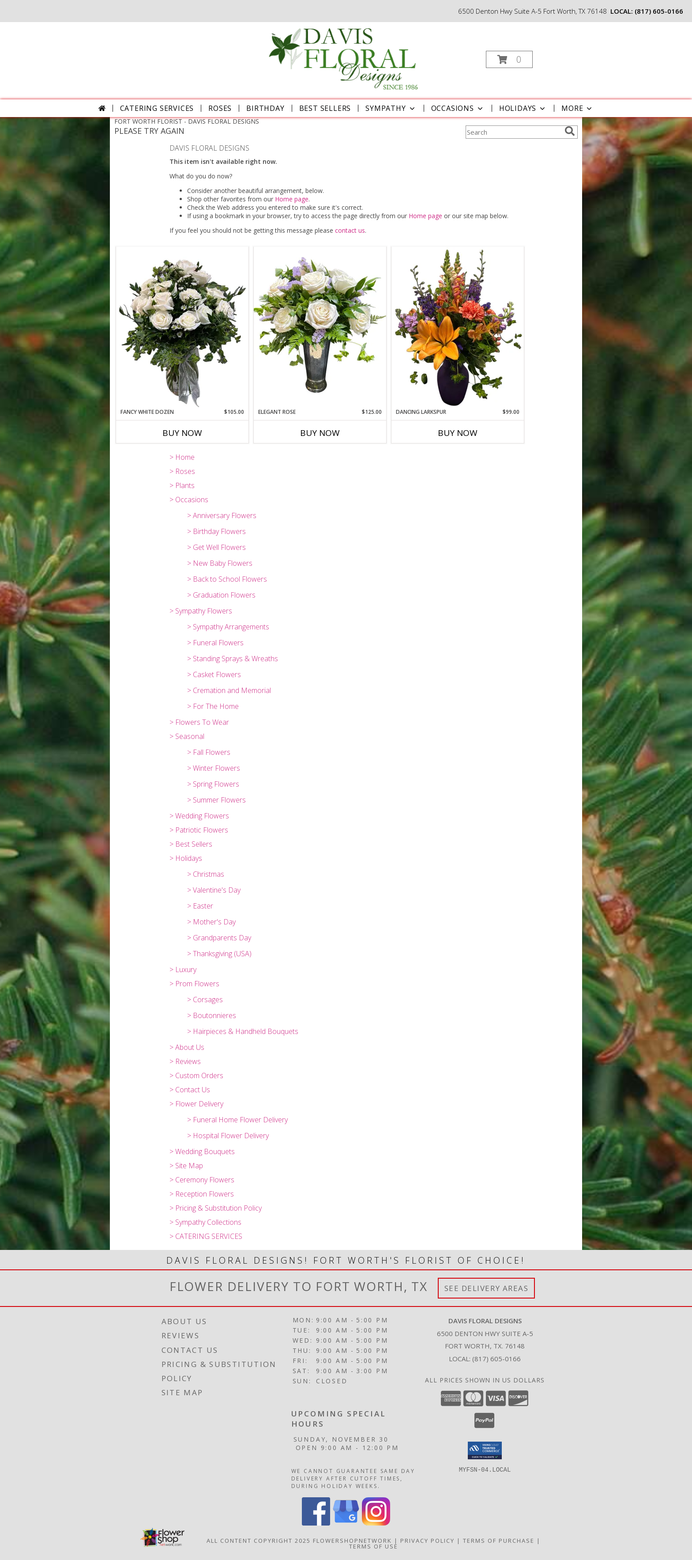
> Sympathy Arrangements (228, 627)
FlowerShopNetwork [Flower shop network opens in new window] (352, 1541)
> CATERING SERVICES (205, 1236)
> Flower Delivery (196, 1104)
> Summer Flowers (216, 800)
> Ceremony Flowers (201, 1180)
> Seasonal (186, 736)
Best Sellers (325, 108)
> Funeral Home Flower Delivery (237, 1120)
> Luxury (182, 969)
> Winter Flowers (213, 768)
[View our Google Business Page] (346, 1523)
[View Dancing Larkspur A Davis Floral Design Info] (457, 327)
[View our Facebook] (316, 1523)
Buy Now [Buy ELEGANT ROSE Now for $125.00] (320, 433)
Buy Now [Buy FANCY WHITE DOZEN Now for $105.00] (182, 433)
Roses (220, 108)
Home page (291, 199)
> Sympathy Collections (205, 1222)
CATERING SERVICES (157, 108)
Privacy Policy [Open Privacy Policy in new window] (427, 1541)
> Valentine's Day (214, 890)
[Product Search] (513, 132)
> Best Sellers (190, 844)
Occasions (458, 108)
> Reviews (185, 1061)
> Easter (200, 906)
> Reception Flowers (201, 1194)
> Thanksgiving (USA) (219, 953)
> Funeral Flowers (215, 642)
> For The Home (213, 706)
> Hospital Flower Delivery (228, 1135)
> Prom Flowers (194, 983)
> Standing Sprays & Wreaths (232, 658)
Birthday (265, 108)
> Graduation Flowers (221, 595)
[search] (569, 131)
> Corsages (205, 999)
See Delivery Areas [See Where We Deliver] (486, 1288)
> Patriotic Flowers (198, 830)
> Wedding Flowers (199, 816)
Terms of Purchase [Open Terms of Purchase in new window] (498, 1541)
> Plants (182, 485)
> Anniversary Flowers (221, 515)
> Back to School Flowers (227, 579)
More (577, 108)
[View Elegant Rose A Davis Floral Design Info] (320, 327)
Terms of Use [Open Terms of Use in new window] (373, 1546)
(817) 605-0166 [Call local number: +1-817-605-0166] (659, 11)
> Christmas (205, 874)
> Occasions (188, 499)
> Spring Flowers (213, 784)
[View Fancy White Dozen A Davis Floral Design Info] (182, 327)
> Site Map (186, 1165)
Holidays (523, 108)
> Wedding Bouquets (202, 1151)
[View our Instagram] (376, 1523)
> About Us (186, 1047)
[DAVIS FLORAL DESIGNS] (345, 57)
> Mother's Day (211, 922)
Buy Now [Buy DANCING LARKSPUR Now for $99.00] (458, 433)
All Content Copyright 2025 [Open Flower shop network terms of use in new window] (259, 1541)
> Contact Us (189, 1089)
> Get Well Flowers (216, 547)
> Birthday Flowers (216, 531)
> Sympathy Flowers (200, 611)
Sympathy (390, 108)
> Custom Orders (196, 1075)
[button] (509, 59)
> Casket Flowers (214, 674)
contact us (350, 230)
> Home (182, 457)
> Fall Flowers (208, 752)
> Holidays (185, 858)
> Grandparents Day (219, 938)
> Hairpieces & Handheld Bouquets (242, 1031)
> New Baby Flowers (219, 563)
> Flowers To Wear (199, 722)
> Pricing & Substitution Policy (215, 1208)
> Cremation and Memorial (229, 690)
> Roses (182, 471)
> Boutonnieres (211, 1015)
